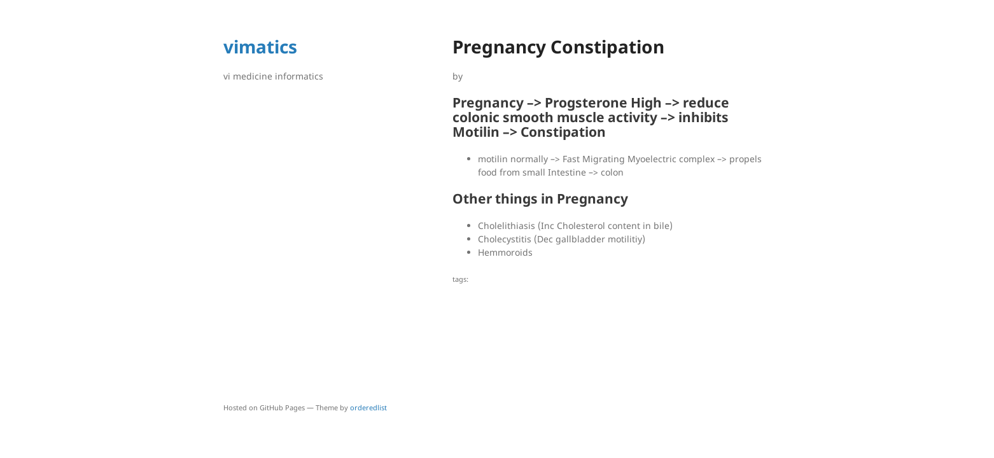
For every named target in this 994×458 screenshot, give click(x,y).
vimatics (260, 46)
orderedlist (368, 407)
